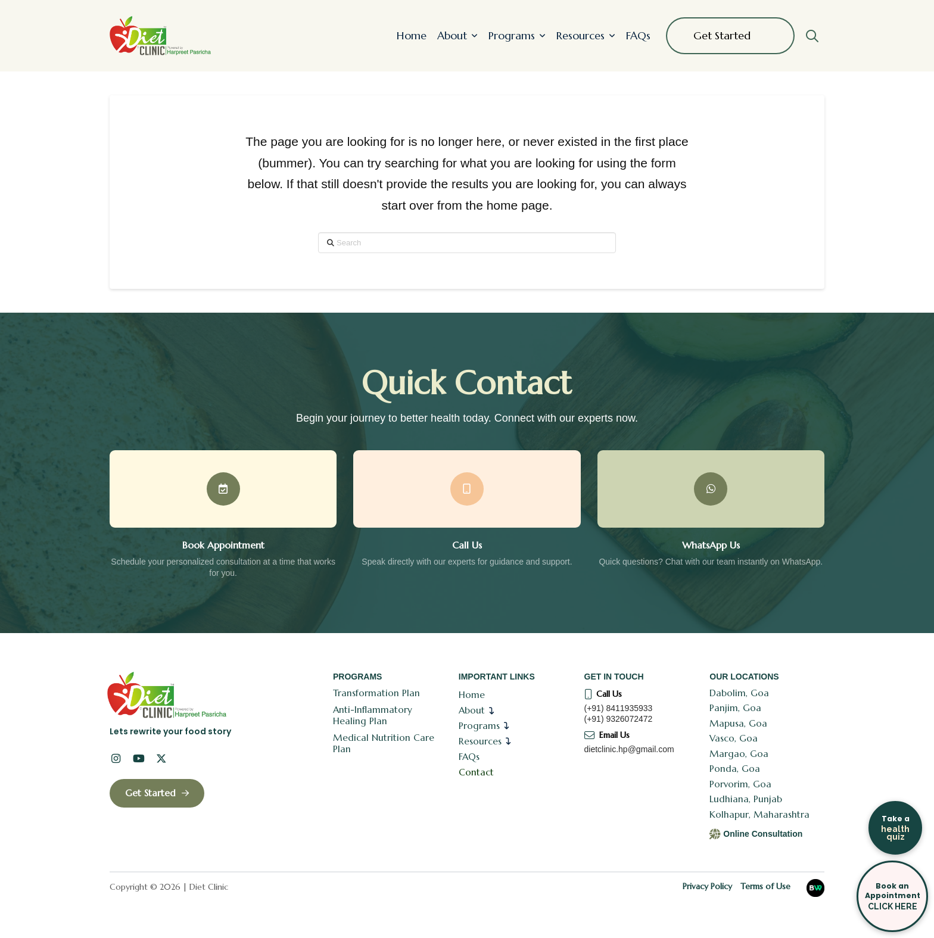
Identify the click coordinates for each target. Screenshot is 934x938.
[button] (811, 35)
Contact (476, 772)
